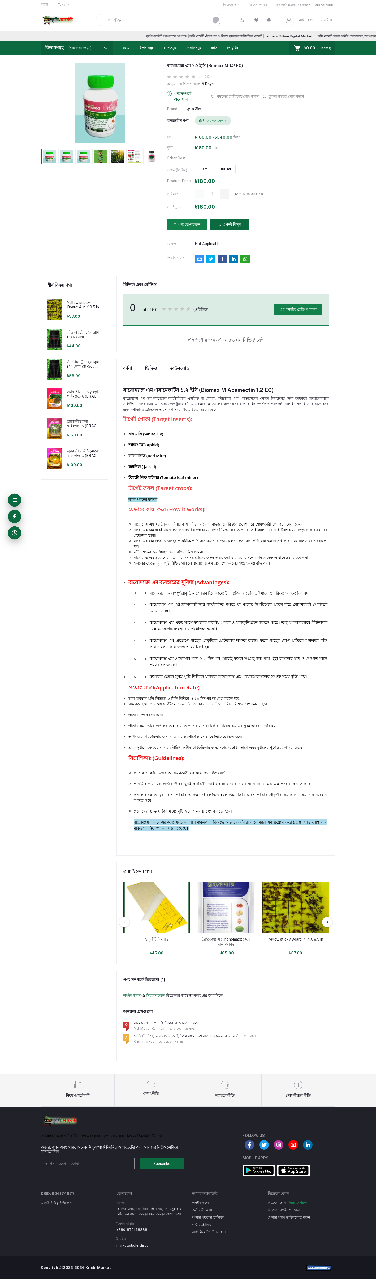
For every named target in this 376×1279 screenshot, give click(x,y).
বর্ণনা (127, 368)
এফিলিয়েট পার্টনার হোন (209, 1232)
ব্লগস (214, 48)
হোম (126, 48)
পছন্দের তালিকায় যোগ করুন (235, 96)
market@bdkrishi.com (134, 1245)
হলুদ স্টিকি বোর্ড (156, 939)
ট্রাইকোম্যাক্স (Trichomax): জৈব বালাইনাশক (226, 942)
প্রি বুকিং (232, 48)
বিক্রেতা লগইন (257, 5)
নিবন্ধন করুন (155, 995)
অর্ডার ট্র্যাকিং (201, 1224)
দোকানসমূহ (193, 48)
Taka (61, 4)
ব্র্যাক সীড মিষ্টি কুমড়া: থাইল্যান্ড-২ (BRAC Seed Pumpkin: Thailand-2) (83, 394)
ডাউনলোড (179, 368)
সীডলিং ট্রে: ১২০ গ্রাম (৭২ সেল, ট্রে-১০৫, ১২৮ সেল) (83, 364)
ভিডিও (151, 368)
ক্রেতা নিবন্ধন (326, 20)
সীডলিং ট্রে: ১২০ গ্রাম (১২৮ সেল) (83, 334)
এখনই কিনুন (229, 224)
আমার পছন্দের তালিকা (208, 1217)
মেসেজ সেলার (213, 121)
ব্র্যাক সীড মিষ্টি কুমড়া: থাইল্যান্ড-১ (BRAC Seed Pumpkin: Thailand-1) (83, 453)
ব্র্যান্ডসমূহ (169, 48)
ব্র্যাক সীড (194, 109)
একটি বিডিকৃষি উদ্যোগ (57, 1203)
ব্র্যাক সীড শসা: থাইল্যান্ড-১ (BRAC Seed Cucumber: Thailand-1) (82, 423)
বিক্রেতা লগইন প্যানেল (284, 1210)
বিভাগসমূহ (146, 48)
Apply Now (298, 1203)
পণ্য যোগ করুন (186, 224)
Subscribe (161, 1164)
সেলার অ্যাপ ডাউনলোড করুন (289, 1217)
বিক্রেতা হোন (231, 5)
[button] (269, 20)
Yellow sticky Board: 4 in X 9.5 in (83, 304)
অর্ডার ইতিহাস (202, 1210)
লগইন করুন (306, 20)
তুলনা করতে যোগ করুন (283, 96)
